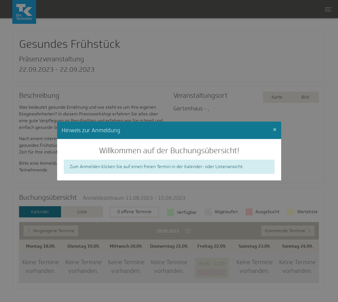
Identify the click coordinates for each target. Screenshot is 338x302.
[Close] (274, 129)
